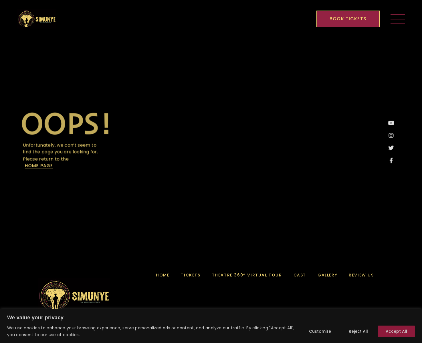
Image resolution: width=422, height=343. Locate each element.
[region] (211, 326)
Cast (300, 275)
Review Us (361, 275)
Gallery (327, 275)
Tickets (190, 275)
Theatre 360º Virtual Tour (247, 275)
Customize (320, 331)
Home (162, 275)
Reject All (358, 331)
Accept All (396, 331)
